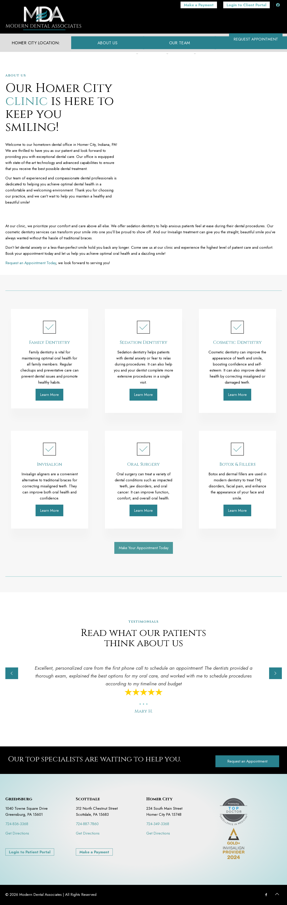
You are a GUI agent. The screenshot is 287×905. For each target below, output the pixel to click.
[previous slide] (11, 673)
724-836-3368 (16, 823)
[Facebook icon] (266, 894)
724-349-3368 (157, 823)
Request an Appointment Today (30, 263)
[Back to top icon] (277, 894)
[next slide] (275, 673)
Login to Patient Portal (30, 852)
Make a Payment (94, 852)
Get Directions (17, 833)
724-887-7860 (87, 823)
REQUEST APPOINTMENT (256, 39)
